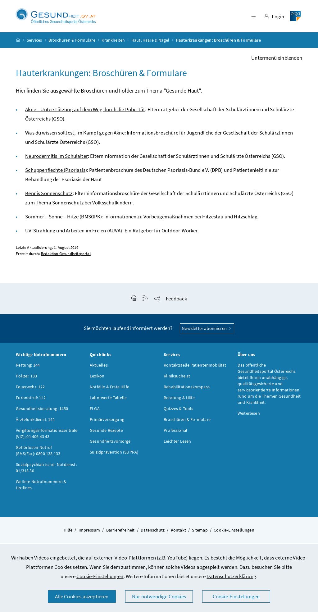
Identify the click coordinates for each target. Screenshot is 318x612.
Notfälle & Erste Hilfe (109, 388)
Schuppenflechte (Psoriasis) (56, 171)
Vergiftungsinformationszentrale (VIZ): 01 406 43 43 (46, 435)
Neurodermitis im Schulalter (56, 157)
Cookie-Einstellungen (100, 576)
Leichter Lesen (177, 442)
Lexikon (97, 377)
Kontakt (178, 531)
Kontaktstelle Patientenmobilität (195, 366)
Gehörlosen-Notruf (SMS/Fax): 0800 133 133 (38, 452)
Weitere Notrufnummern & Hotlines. (41, 486)
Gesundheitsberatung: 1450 (42, 410)
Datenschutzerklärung (231, 576)
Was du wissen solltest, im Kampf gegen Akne (75, 134)
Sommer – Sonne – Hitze (52, 218)
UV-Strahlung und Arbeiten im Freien (66, 232)
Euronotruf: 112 (31, 399)
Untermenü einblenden (276, 59)
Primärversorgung (107, 421)
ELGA (95, 410)
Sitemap (199, 531)
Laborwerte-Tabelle (108, 399)
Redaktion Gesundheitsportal (66, 255)
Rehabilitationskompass (187, 388)
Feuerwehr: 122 (30, 388)
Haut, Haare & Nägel (150, 41)
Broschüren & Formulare (71, 41)
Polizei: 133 (26, 377)
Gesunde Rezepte (106, 432)
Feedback (176, 300)
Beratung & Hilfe (179, 399)
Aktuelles (99, 366)
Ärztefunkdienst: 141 (35, 421)
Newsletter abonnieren (207, 330)
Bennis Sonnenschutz (48, 194)
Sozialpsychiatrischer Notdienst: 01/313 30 (46, 469)
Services (34, 41)
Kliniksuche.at (177, 377)
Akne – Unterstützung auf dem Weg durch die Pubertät (85, 110)
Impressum (89, 531)
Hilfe (68, 531)
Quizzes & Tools (178, 410)
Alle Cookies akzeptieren (81, 596)
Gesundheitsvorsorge (110, 442)
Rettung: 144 (28, 366)
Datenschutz (153, 531)
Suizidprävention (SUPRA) (114, 453)
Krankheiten (113, 41)
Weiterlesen (249, 415)
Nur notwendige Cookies (159, 596)
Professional (175, 432)
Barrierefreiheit (120, 531)
